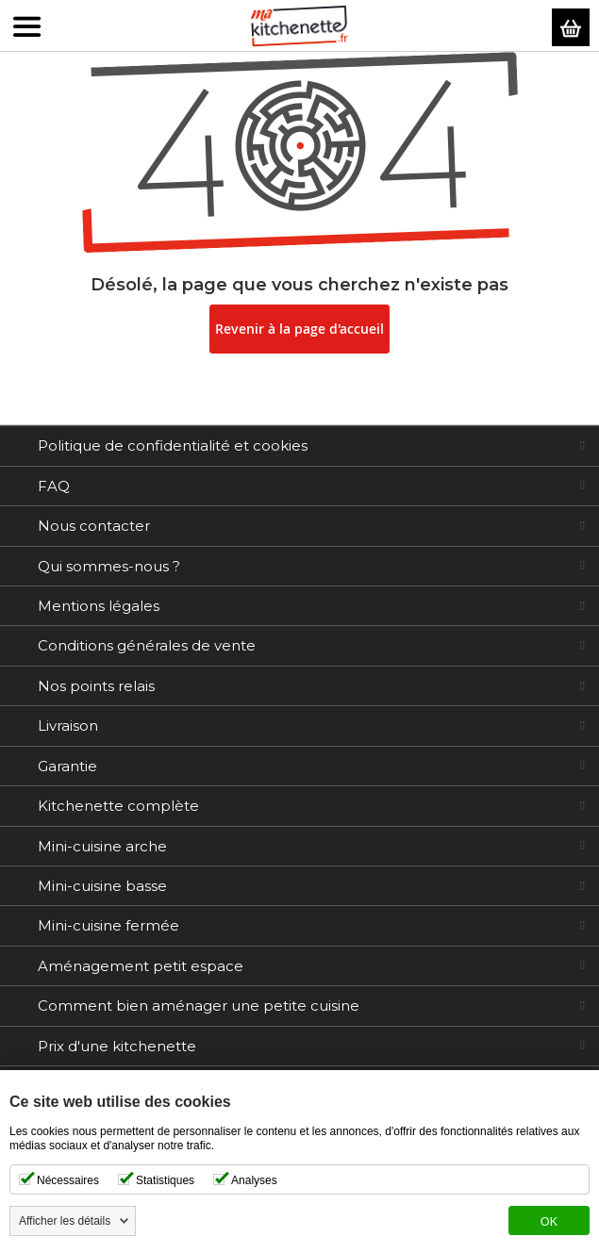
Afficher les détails (64, 1221)
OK (549, 1221)
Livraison (68, 725)
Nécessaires (68, 1180)
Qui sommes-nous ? (109, 566)
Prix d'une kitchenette (117, 1046)
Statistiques (165, 1180)
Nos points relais (96, 686)
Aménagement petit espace (140, 966)
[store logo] (299, 26)
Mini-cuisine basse (102, 886)
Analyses (254, 1180)
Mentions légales (98, 606)
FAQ (54, 486)
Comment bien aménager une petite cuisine (198, 1005)
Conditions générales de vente (147, 645)
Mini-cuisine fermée (108, 925)
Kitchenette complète (118, 806)
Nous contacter (94, 526)
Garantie (67, 766)
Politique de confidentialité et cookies (173, 445)
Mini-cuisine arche (102, 846)
